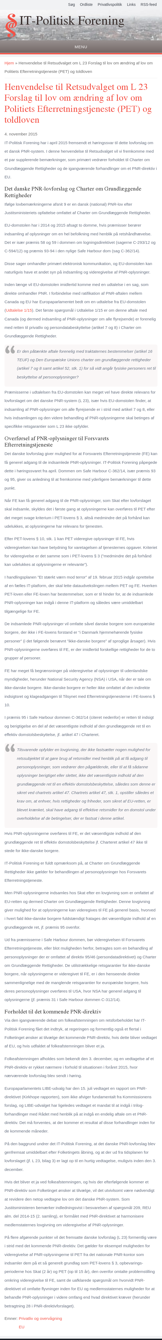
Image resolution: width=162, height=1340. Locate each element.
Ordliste (86, 4)
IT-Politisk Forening (72, 21)
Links (131, 4)
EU (21, 1327)
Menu (81, 47)
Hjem (9, 63)
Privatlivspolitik (110, 4)
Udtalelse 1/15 (19, 310)
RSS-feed (149, 4)
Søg (71, 4)
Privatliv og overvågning (40, 1318)
